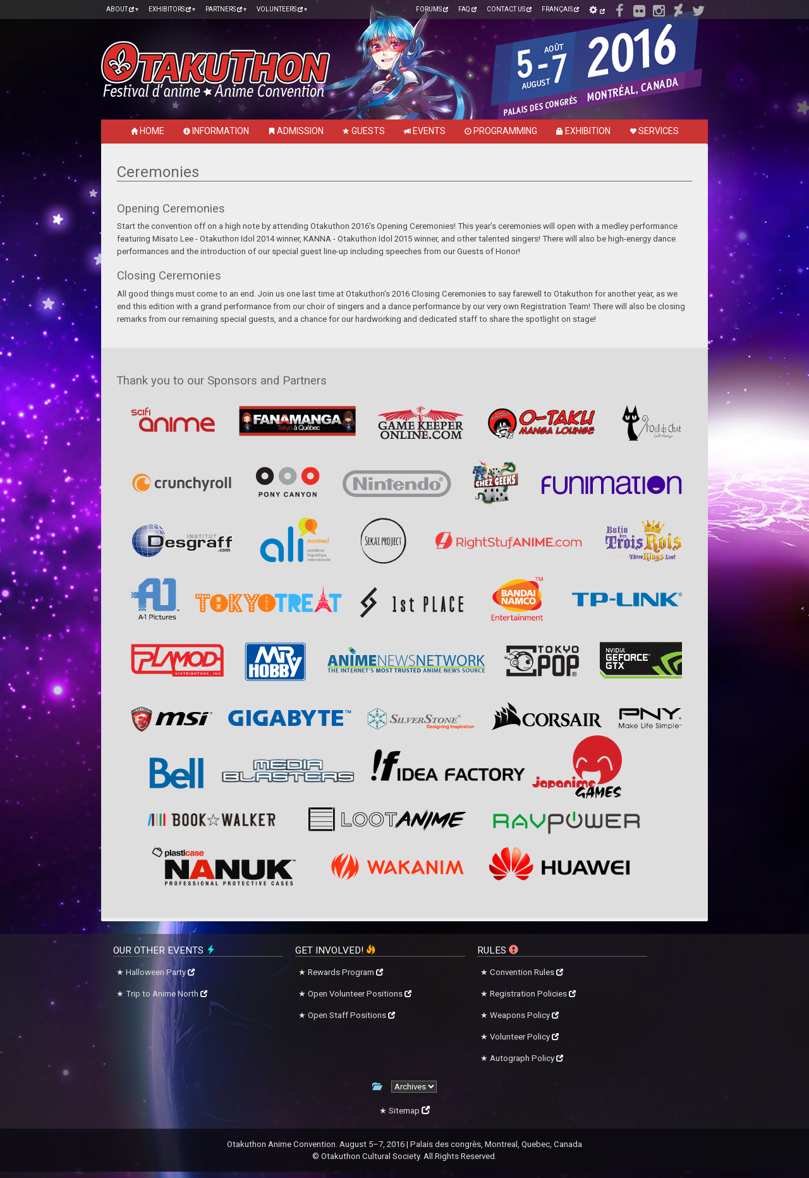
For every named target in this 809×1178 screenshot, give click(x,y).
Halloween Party (160, 972)
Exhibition (583, 131)
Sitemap (409, 1110)
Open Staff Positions (351, 1015)
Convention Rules (526, 972)
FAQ (467, 9)
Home (147, 131)
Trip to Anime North (166, 993)
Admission (296, 131)
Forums (432, 9)
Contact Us (509, 9)
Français (560, 9)
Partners (223, 9)
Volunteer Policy (524, 1036)
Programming (501, 131)
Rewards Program (345, 972)
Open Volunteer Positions (359, 993)
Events (425, 131)
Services (654, 131)
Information (216, 131)
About (120, 9)
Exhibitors (170, 9)
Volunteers (280, 9)
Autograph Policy (526, 1058)
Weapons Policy (524, 1015)
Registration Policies (533, 993)
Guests (364, 131)
